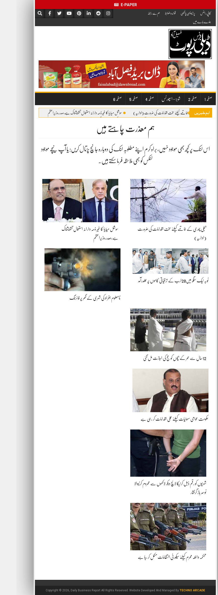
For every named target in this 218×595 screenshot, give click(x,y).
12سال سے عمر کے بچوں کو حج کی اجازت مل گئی (158, 358)
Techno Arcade (176, 590)
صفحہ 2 (176, 99)
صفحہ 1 (192, 99)
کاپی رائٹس (189, 13)
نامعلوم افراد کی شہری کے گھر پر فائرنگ (78, 298)
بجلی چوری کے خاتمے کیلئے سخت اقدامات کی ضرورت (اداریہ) (155, 113)
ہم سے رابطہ (137, 13)
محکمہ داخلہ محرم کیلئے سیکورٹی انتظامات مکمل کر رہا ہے (155, 557)
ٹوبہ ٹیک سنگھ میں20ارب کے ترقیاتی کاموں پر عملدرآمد (157, 281)
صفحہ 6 (101, 99)
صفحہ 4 (133, 99)
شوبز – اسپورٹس (154, 99)
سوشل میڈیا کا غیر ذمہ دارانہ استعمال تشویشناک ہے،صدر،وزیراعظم (70, 113)
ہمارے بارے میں (185, 21)
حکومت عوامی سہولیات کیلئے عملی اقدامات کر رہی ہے (158, 419)
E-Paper (109, 4)
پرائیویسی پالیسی (171, 13)
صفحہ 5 (117, 99)
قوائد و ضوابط (154, 13)
